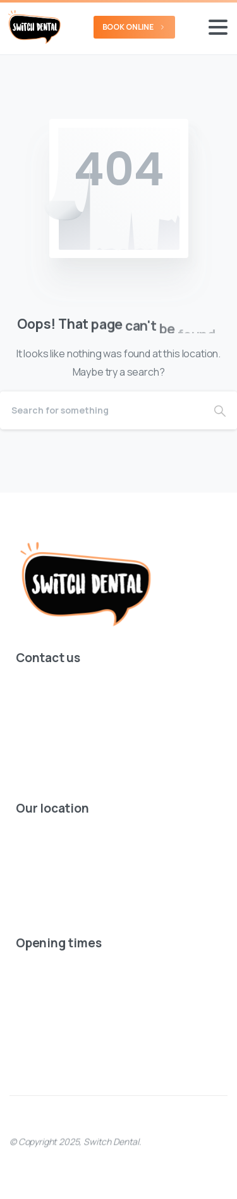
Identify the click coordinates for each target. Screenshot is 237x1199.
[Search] (101, 410)
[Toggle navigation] (218, 27)
